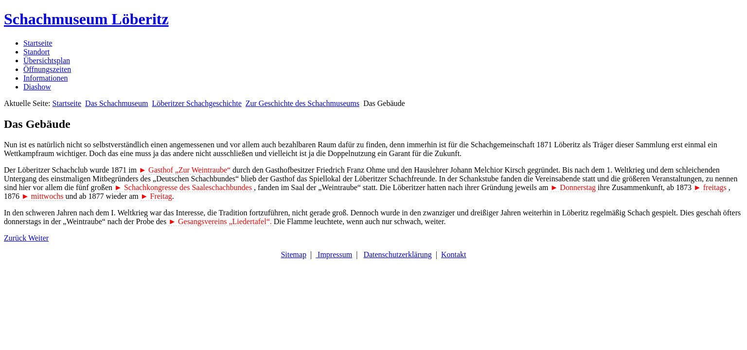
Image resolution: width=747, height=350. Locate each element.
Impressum (334, 254)
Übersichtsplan (46, 60)
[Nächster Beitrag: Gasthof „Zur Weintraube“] (38, 238)
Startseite (38, 43)
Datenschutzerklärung (397, 254)
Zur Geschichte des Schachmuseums (302, 103)
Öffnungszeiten (47, 69)
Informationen (45, 78)
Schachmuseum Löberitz (86, 19)
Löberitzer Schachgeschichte (196, 103)
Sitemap (293, 254)
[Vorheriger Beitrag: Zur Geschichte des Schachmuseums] (16, 238)
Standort (36, 52)
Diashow (37, 87)
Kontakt (453, 254)
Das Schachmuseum (116, 103)
